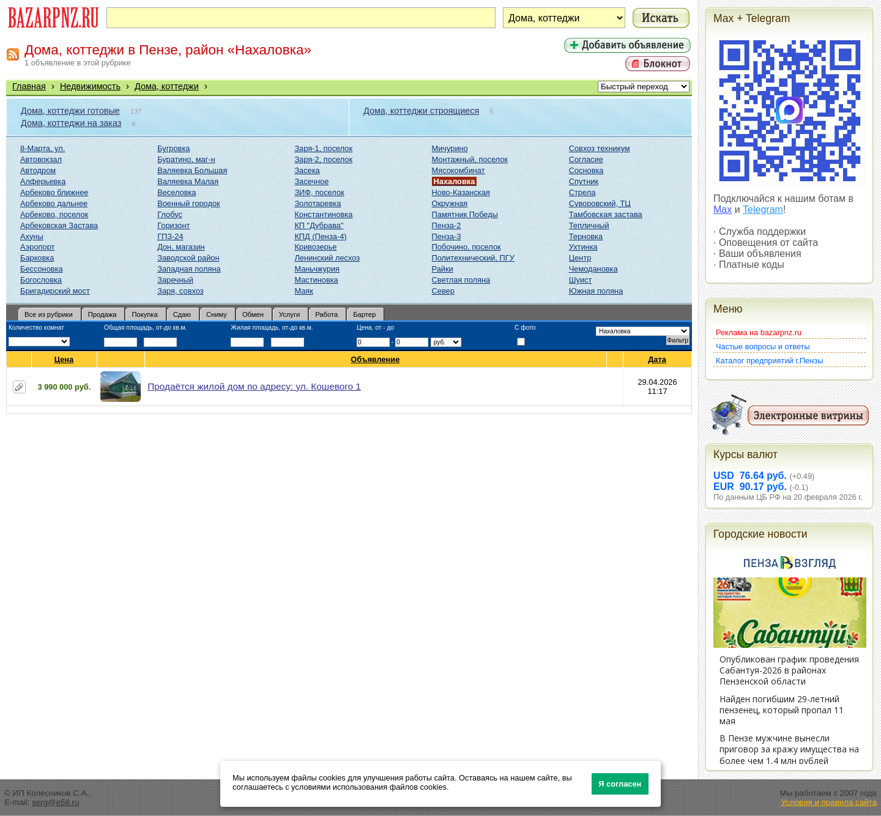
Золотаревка (317, 203)
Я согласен (619, 783)
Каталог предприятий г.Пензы (769, 360)
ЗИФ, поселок (319, 192)
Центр (580, 257)
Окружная (450, 203)
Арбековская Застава (59, 225)
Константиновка (323, 214)
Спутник (583, 181)
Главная (29, 86)
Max (722, 209)
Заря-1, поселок (323, 148)
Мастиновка (316, 279)
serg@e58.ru (55, 802)
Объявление (375, 359)
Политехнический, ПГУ (473, 257)
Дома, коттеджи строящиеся (421, 111)
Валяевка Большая (192, 170)
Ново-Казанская (461, 192)
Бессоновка (41, 268)
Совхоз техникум (599, 148)
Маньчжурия (317, 268)
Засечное (311, 181)
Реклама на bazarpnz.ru (758, 332)
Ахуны (31, 236)
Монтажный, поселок (470, 159)
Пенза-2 (446, 225)
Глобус (169, 214)
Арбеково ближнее (54, 192)
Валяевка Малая (187, 181)
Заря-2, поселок (323, 159)
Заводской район (188, 257)
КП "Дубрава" (318, 225)
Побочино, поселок (466, 246)
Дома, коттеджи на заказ (71, 123)
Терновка (586, 236)
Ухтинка (583, 246)
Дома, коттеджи (167, 86)
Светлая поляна (461, 279)
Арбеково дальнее (53, 203)
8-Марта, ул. (42, 148)
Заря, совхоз (180, 290)
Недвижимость (90, 86)
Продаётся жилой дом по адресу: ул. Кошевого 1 (254, 386)
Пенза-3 (446, 236)
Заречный (175, 279)
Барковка (37, 257)
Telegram (763, 209)
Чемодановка (593, 268)
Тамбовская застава (605, 214)
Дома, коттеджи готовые (70, 111)
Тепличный (589, 225)
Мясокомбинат (458, 170)
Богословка (41, 279)
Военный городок (188, 203)
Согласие (586, 159)
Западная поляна (188, 268)
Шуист (580, 279)
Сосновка (586, 170)
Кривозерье (315, 246)
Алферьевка (42, 181)
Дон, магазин (180, 246)
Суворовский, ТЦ (600, 203)
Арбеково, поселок (54, 214)
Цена (64, 359)
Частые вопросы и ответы (763, 346)
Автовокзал (41, 159)
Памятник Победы (465, 214)
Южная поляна (596, 290)
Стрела (582, 192)
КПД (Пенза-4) (320, 236)
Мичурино (450, 148)
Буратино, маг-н (186, 159)
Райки (442, 268)
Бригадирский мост (55, 290)
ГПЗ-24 (170, 236)
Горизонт (173, 225)
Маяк (303, 290)
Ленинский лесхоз (327, 257)
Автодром (38, 170)
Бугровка (173, 148)
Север (443, 290)
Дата (657, 359)
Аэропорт (37, 246)
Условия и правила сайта (829, 802)
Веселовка (176, 192)
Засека (306, 170)
